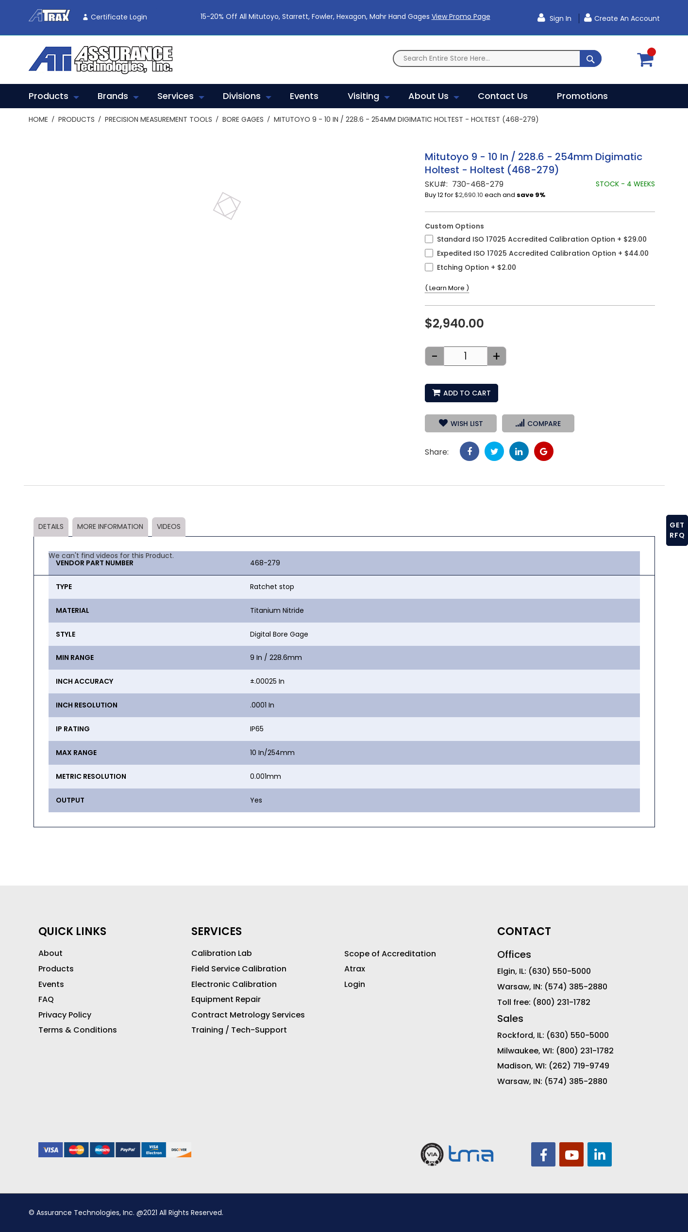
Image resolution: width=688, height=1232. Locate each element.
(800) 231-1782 (561, 1002)
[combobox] (497, 58)
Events (51, 984)
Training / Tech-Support (239, 1030)
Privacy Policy (64, 1015)
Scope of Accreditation (390, 954)
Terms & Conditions (77, 1030)
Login (354, 984)
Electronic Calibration (234, 984)
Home (38, 119)
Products (76, 119)
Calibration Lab (221, 953)
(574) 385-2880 (575, 987)
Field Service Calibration (238, 969)
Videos (169, 526)
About (50, 953)
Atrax (354, 969)
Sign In (559, 18)
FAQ (46, 999)
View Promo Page (461, 16)
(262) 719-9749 (579, 1066)
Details (51, 526)
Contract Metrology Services (248, 1015)
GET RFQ (677, 530)
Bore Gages (243, 119)
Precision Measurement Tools (158, 119)
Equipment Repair (226, 999)
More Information (110, 526)
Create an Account (627, 18)
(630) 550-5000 (559, 971)
